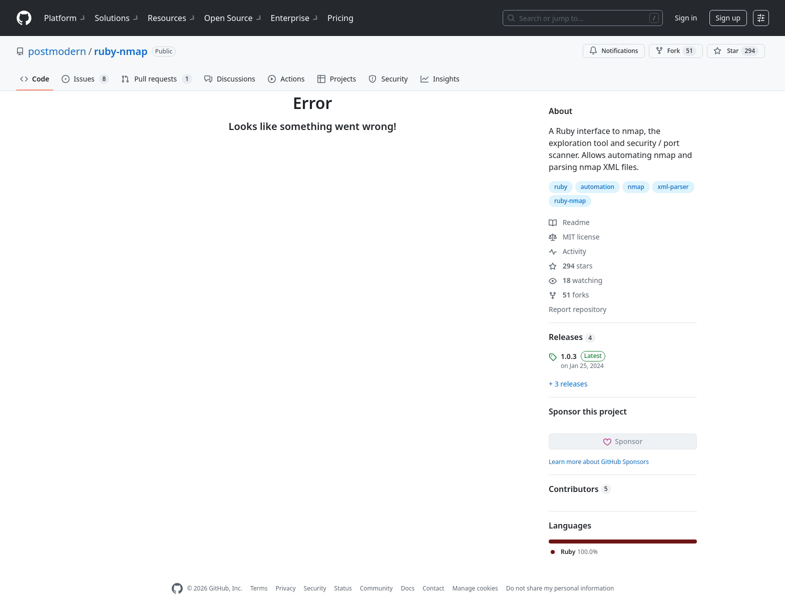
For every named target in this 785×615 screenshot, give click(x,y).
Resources (172, 18)
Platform (65, 18)
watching (575, 280)
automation (597, 186)
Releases (572, 337)
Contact (433, 588)
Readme (569, 222)
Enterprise (295, 18)
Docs (408, 588)
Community (376, 588)
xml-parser (672, 186)
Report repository (577, 309)
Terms (259, 588)
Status (343, 588)
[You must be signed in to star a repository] (736, 51)
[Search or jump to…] (582, 18)
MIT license (574, 237)
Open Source (233, 18)
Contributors (580, 489)
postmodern (57, 51)
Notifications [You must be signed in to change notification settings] (613, 50)
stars (570, 265)
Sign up (728, 17)
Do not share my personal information (560, 588)
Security (315, 588)
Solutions (117, 18)
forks (569, 295)
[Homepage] (24, 18)
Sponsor (623, 441)
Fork (675, 51)
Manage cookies (475, 588)
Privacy (286, 588)
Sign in (686, 17)
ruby (560, 186)
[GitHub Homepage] (177, 588)
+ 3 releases (568, 383)
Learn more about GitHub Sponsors (599, 462)
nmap (636, 186)
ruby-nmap (121, 51)
